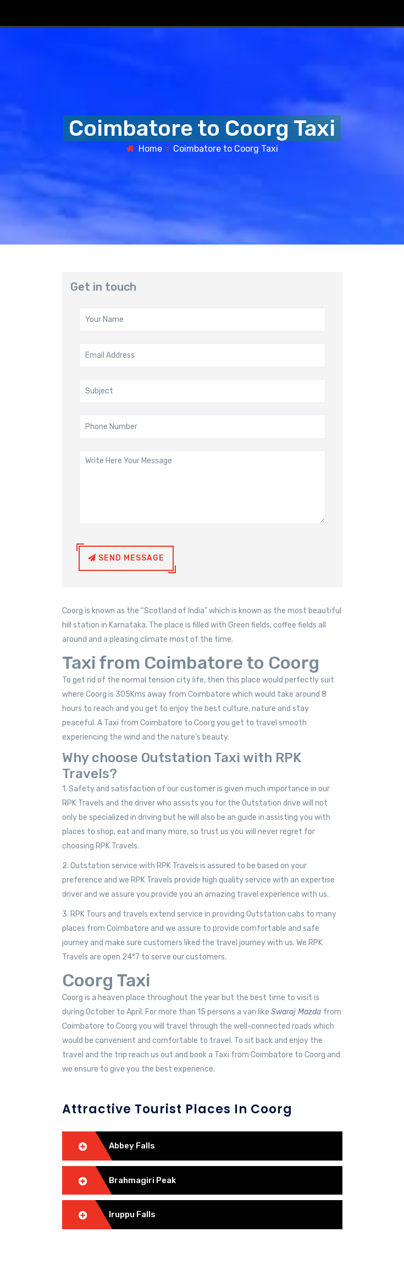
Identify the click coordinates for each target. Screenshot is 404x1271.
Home (150, 148)
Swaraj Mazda (297, 1012)
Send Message (126, 558)
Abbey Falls (132, 1146)
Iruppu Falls (132, 1214)
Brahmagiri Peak (142, 1180)
